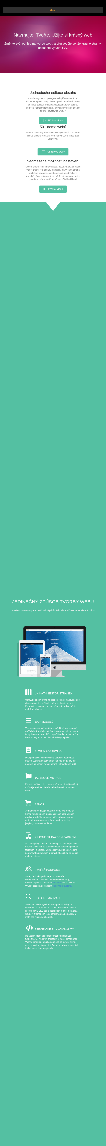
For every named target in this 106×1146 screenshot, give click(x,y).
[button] (53, 120)
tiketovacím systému (62, 886)
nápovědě (57, 882)
